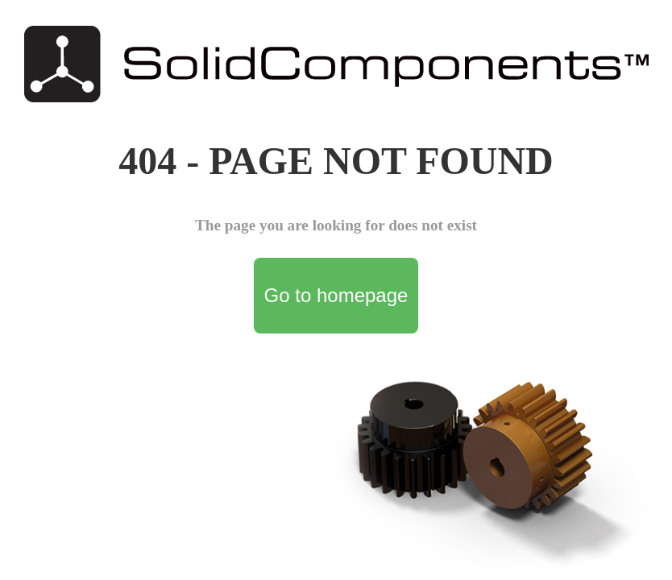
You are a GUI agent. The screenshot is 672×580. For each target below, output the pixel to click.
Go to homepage (336, 295)
